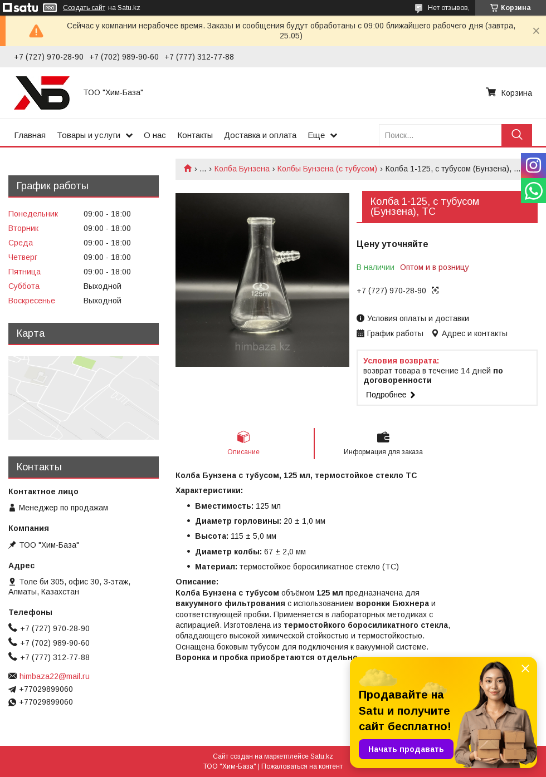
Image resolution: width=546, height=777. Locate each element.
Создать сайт (84, 8)
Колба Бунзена (242, 168)
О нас (155, 135)
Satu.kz (321, 756)
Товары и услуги (88, 135)
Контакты (195, 135)
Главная (30, 135)
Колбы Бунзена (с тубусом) (327, 168)
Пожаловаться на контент (302, 766)
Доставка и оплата (260, 135)
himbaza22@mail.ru (55, 676)
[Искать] (516, 135)
